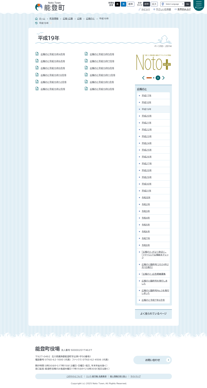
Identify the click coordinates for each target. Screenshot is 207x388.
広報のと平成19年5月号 (102, 54)
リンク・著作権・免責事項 (96, 376)
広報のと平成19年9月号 (102, 68)
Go (187, 4)
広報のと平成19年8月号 (53, 68)
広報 (79, 18)
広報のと (90, 18)
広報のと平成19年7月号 (102, 61)
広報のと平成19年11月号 (102, 75)
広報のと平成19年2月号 (53, 89)
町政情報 (54, 18)
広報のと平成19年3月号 (102, 89)
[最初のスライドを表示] (163, 78)
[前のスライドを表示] (143, 78)
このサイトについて (75, 376)
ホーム (42, 18)
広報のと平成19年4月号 (53, 54)
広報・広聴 (68, 18)
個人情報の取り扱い (118, 376)
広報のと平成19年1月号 (102, 82)
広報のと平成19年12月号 (53, 82)
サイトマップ (135, 376)
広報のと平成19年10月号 (53, 75)
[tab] (147, 78)
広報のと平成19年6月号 (53, 61)
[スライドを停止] (157, 77)
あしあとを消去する (50, 23)
